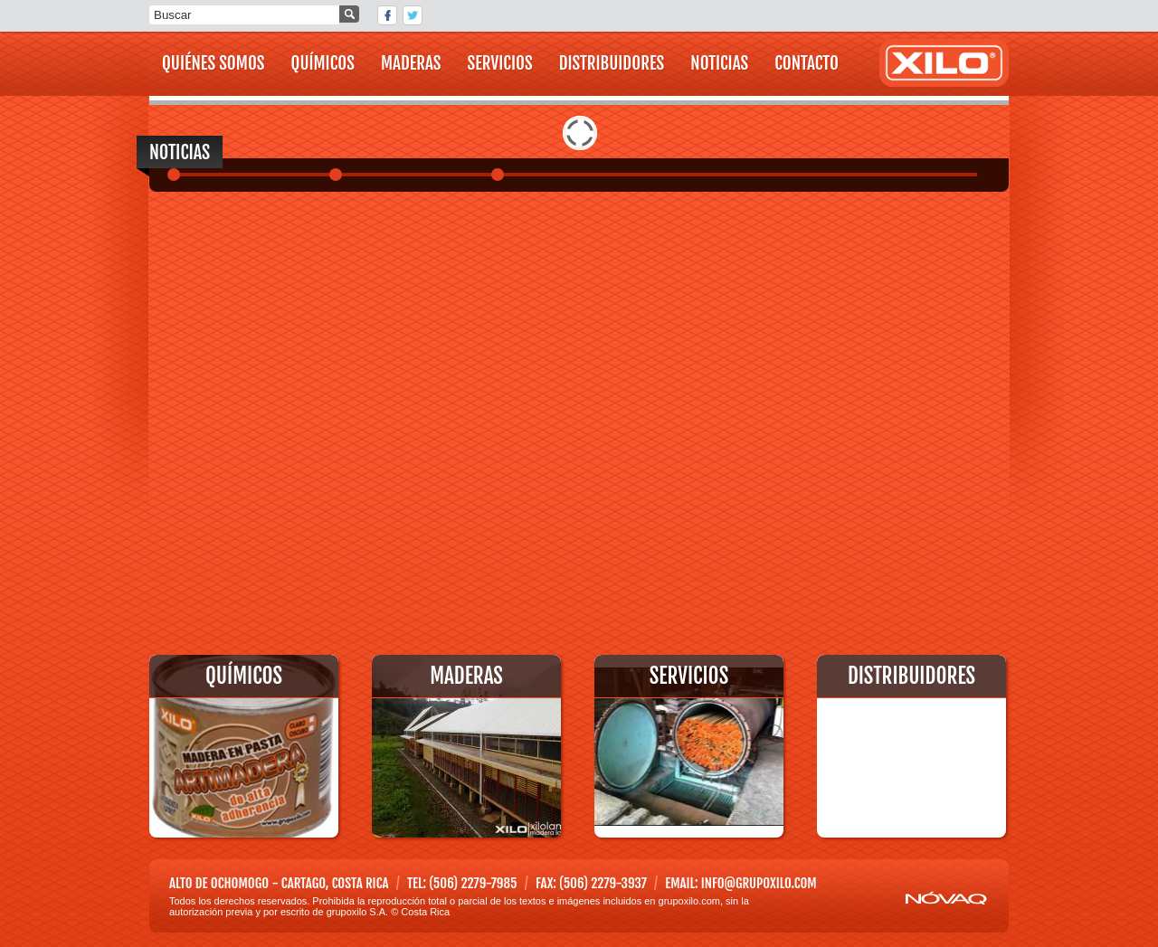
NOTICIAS (719, 63)
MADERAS (411, 63)
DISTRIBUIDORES (612, 63)
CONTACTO (806, 63)
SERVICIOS (500, 63)
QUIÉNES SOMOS (213, 63)
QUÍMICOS (323, 63)
